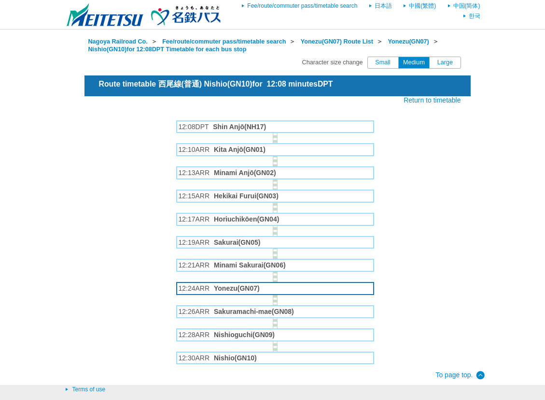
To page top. (454, 375)
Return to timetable (432, 100)
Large (445, 62)
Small (383, 62)
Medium (414, 62)
